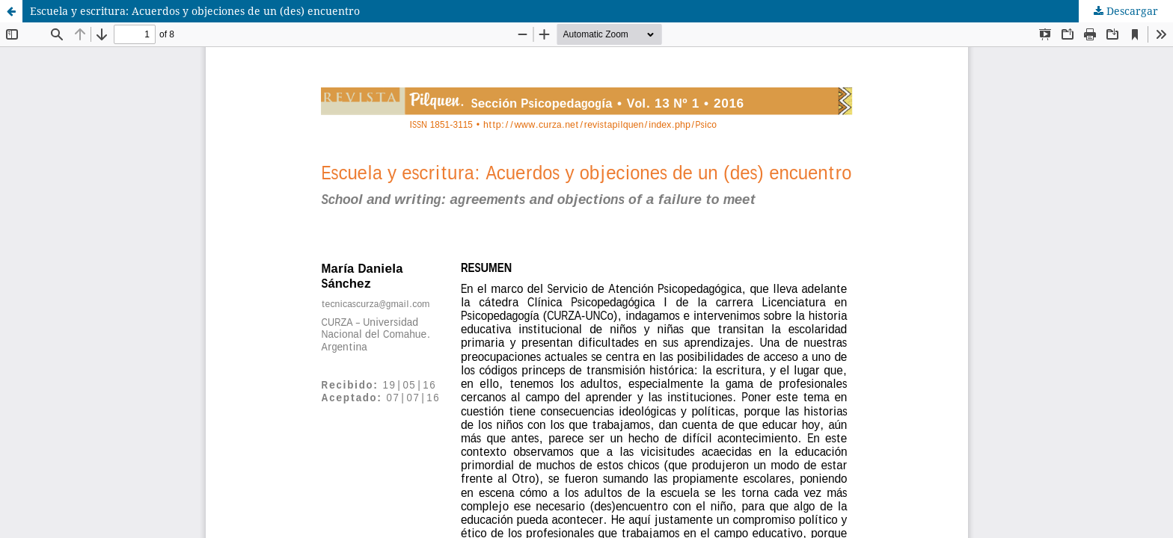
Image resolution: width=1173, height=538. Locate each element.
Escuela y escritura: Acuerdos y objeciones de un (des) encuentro (195, 11)
